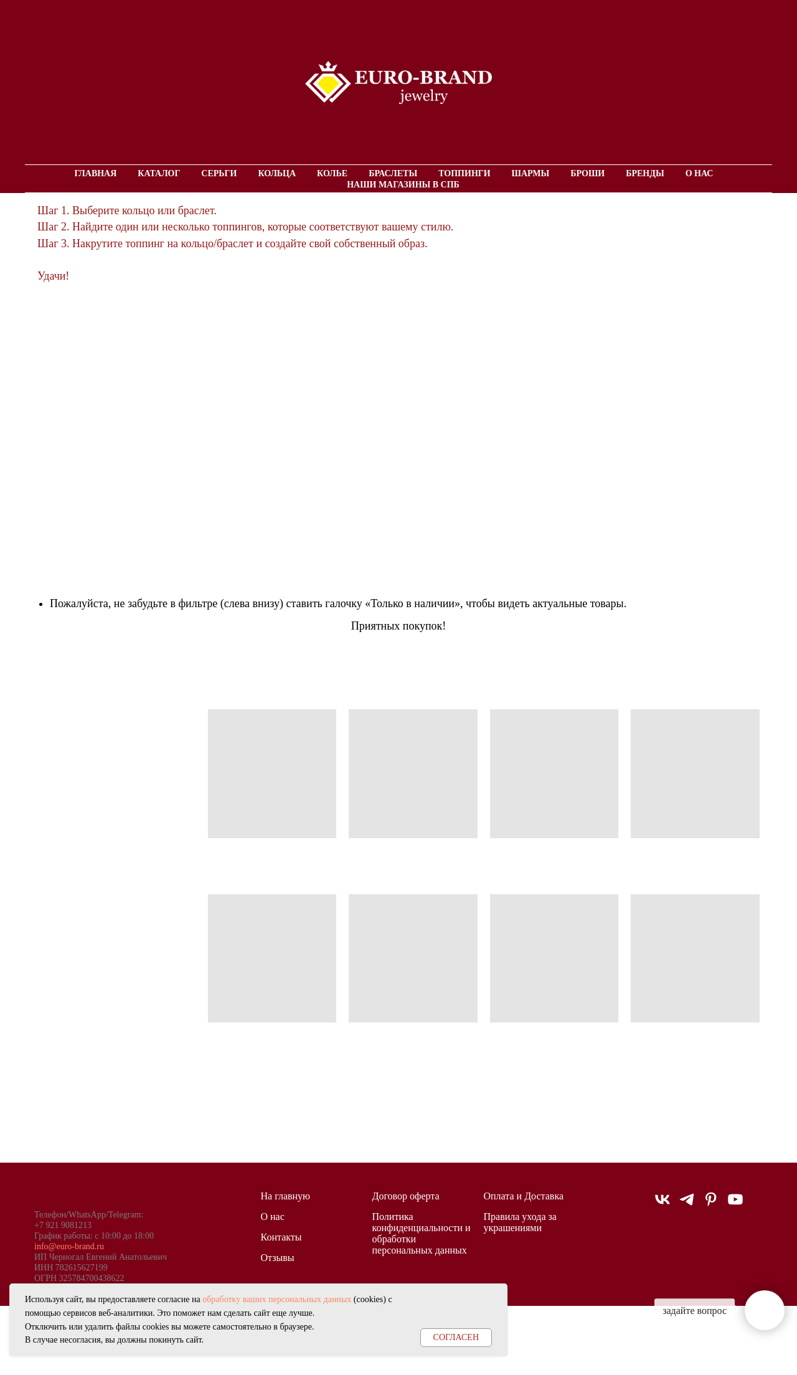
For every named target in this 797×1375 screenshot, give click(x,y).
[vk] (662, 1204)
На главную (286, 1196)
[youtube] (735, 1204)
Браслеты (393, 173)
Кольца (277, 173)
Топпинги (464, 173)
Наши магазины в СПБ (403, 184)
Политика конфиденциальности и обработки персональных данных (421, 1233)
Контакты (281, 1237)
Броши (587, 173)
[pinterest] (711, 1204)
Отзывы (278, 1257)
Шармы (531, 173)
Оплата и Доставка (524, 1196)
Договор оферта (406, 1196)
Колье (332, 173)
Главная (96, 173)
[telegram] (687, 1204)
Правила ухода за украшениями (520, 1222)
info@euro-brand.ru (69, 1246)
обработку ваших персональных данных (276, 1299)
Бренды (645, 173)
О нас (700, 173)
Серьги (219, 173)
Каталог (159, 173)
